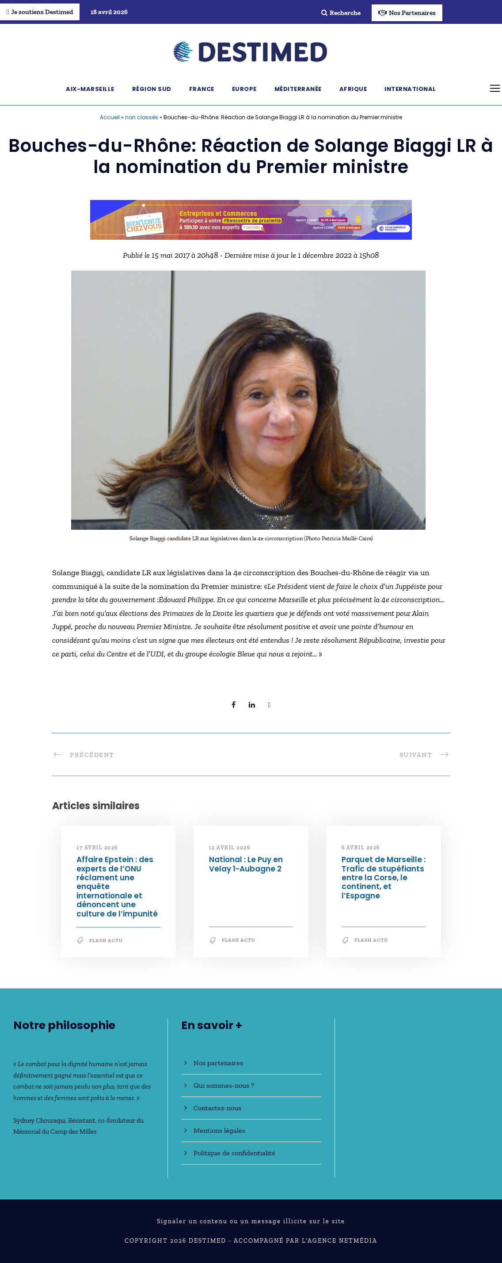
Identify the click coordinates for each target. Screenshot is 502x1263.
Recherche (341, 13)
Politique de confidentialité (234, 1153)
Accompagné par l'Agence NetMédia (305, 1240)
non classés (141, 117)
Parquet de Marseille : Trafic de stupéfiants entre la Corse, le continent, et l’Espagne (384, 877)
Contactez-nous (217, 1108)
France (201, 89)
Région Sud (151, 89)
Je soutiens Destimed (40, 12)
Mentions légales (219, 1130)
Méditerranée (298, 89)
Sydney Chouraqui (39, 1120)
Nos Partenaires (407, 13)
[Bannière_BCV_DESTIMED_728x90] (251, 219)
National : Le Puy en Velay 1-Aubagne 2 (246, 864)
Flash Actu (106, 940)
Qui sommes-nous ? (224, 1085)
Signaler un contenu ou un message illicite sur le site (251, 1221)
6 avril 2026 (361, 848)
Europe (244, 89)
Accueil (110, 117)
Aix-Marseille (90, 89)
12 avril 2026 (230, 848)
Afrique (353, 89)
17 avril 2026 (97, 848)
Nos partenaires (218, 1063)
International (410, 89)
